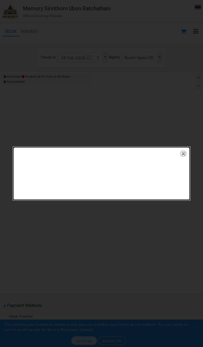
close (183, 150)
